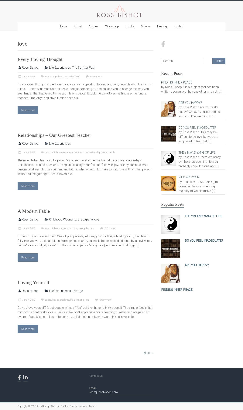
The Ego (77, 291)
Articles (93, 26)
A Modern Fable (34, 211)
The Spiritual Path (83, 67)
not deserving (56, 228)
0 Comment (93, 76)
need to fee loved (72, 76)
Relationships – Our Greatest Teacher (54, 135)
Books (130, 26)
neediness (79, 152)
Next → (149, 353)
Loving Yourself (34, 282)
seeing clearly (108, 152)
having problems (60, 300)
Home (63, 26)
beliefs (48, 300)
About (78, 26)
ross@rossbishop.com (103, 392)
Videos (145, 26)
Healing (162, 26)
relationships (70, 228)
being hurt (50, 152)
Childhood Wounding (62, 219)
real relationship (93, 152)
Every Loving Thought (40, 59)
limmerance (62, 152)
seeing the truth (86, 228)
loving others (56, 76)
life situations (77, 300)
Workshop (112, 26)
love (47, 76)
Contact (179, 26)
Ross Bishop (30, 67)
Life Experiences (60, 67)
